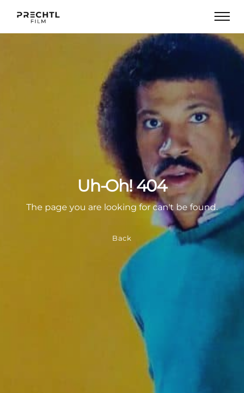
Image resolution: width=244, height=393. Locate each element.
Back (122, 238)
